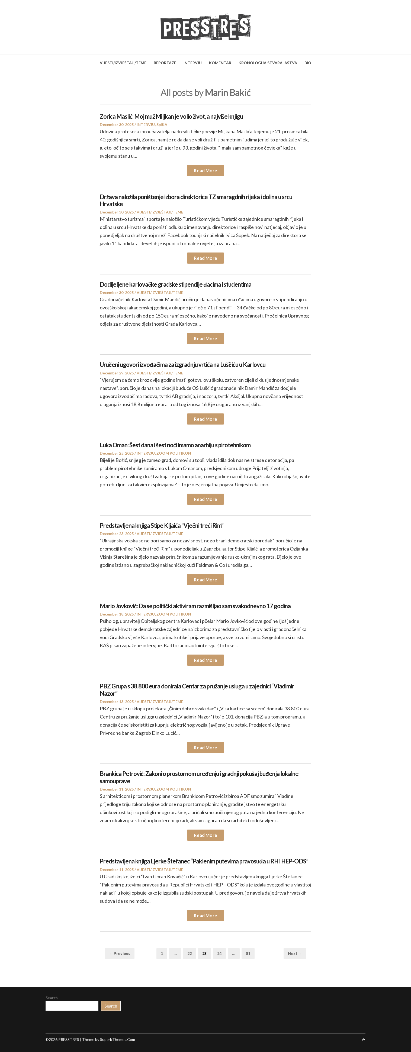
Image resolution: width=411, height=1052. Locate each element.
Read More (205, 170)
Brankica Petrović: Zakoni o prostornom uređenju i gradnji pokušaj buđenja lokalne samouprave (199, 777)
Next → (295, 953)
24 (221, 953)
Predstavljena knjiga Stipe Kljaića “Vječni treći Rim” (161, 525)
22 (191, 953)
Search (52, 997)
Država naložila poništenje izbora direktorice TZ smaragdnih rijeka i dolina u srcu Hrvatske (196, 200)
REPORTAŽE (165, 62)
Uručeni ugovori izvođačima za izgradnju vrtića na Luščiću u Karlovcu (182, 364)
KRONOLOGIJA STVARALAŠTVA (268, 62)
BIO (307, 62)
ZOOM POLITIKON (173, 453)
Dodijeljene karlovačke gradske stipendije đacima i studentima (175, 284)
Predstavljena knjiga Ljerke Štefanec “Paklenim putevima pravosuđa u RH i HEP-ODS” (204, 861)
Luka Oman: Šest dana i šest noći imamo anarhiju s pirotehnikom (175, 445)
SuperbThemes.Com (117, 1039)
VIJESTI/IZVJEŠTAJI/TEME (123, 62)
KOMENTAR (220, 62)
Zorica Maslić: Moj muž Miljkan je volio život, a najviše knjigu (171, 116)
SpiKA (161, 124)
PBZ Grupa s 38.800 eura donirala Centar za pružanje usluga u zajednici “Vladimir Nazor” (197, 689)
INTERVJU (193, 62)
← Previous (119, 953)
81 (250, 953)
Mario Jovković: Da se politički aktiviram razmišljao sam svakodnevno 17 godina (195, 606)
